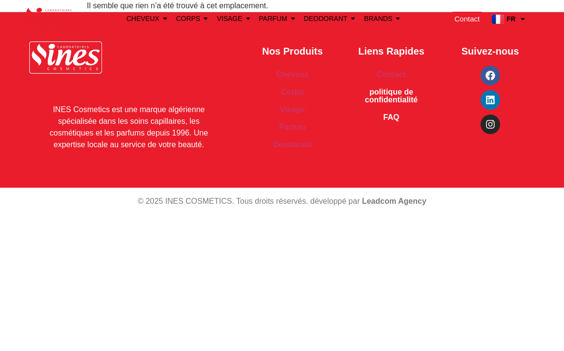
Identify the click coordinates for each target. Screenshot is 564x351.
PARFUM (275, 18)
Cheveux (292, 74)
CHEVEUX (144, 18)
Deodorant (292, 144)
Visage (292, 109)
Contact (391, 74)
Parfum (292, 127)
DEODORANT (327, 18)
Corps (292, 92)
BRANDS (380, 18)
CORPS (190, 18)
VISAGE (231, 18)
